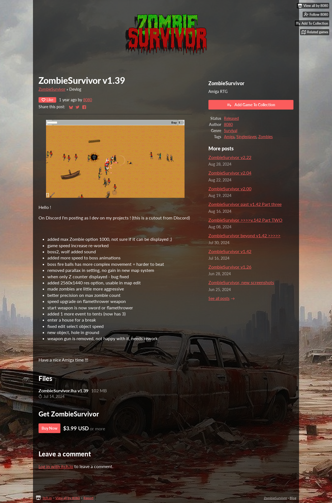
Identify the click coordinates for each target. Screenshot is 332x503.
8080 (87, 100)
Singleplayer (246, 137)
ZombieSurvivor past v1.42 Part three (245, 204)
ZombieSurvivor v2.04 (229, 172)
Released (231, 118)
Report (88, 498)
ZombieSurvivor (52, 89)
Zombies (265, 137)
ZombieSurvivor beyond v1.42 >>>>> (244, 235)
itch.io (47, 498)
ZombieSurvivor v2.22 (229, 157)
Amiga (229, 137)
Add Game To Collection (251, 104)
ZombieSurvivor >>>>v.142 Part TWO (245, 220)
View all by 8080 (67, 498)
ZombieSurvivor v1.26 (229, 266)
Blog (293, 498)
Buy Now (49, 428)
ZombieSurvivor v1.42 (229, 251)
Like (47, 99)
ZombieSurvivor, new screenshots (241, 282)
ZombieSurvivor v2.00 (229, 188)
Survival (230, 130)
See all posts (218, 298)
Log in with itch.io (56, 466)
